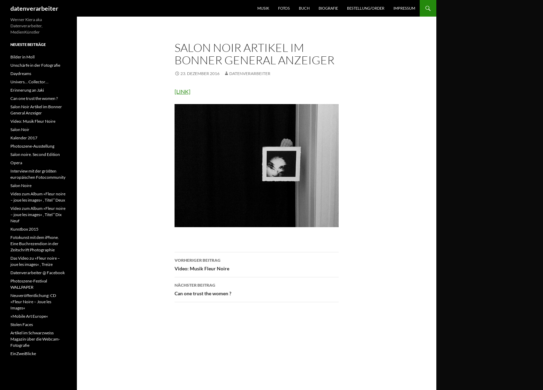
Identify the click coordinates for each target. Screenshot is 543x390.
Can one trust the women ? (257, 288)
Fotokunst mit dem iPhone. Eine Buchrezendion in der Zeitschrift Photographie (34, 243)
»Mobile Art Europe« (29, 316)
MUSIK (263, 8)
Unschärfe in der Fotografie (35, 65)
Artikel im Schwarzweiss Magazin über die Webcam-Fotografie (35, 339)
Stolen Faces (21, 324)
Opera (16, 162)
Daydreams (20, 73)
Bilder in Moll (22, 56)
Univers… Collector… (29, 81)
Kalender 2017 (23, 137)
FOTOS (284, 8)
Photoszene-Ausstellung (32, 146)
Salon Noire (21, 185)
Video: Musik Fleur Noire (257, 263)
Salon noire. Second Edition (35, 154)
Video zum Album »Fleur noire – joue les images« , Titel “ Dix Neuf (37, 214)
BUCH (304, 8)
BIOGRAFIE (328, 8)
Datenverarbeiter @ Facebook (37, 272)
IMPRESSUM (404, 8)
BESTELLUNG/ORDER (365, 8)
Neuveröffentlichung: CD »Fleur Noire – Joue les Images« (33, 301)
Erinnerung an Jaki (27, 90)
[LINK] (182, 91)
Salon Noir (19, 129)
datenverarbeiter (34, 8)
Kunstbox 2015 (24, 229)
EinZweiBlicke (23, 353)
